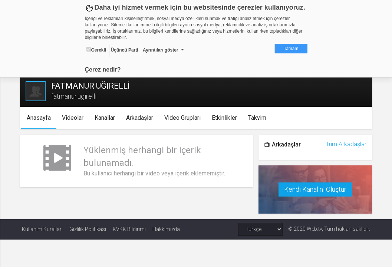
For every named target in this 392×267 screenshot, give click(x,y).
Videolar (74, 117)
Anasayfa (40, 117)
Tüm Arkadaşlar (344, 144)
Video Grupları (184, 117)
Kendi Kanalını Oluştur (314, 189)
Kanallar (106, 117)
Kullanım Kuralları (42, 229)
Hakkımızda (166, 229)
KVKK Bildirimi (129, 229)
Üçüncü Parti (124, 50)
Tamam (291, 48)
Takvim (259, 117)
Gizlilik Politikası (87, 229)
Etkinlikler (225, 117)
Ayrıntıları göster (160, 50)
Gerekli (96, 50)
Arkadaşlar (141, 117)
